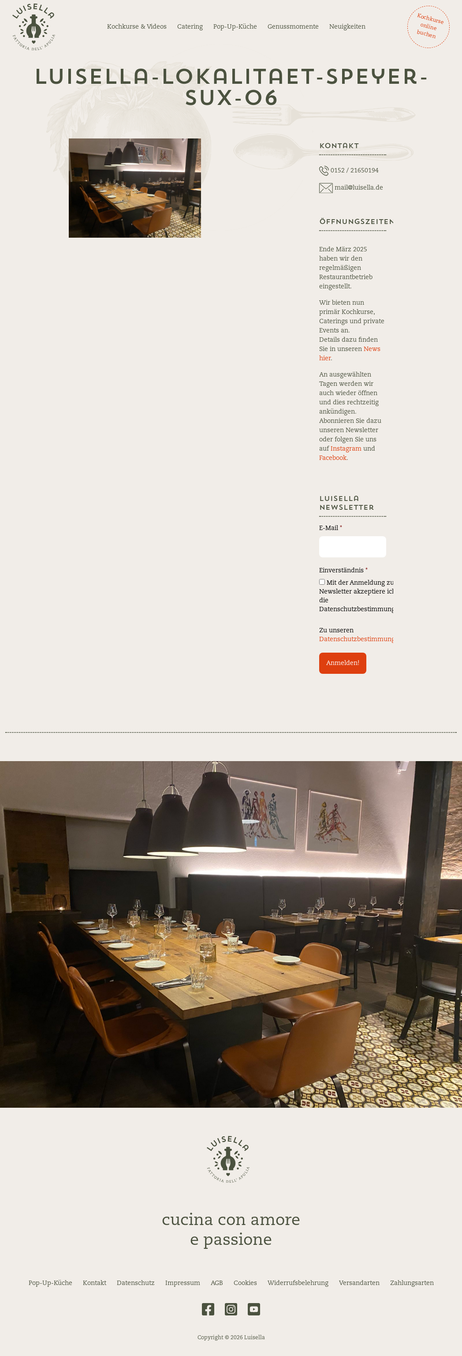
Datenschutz (136, 1283)
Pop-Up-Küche (235, 27)
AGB (217, 1283)
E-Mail (330, 528)
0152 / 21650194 (355, 171)
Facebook (332, 458)
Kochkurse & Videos (137, 27)
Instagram (346, 449)
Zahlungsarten (412, 1283)
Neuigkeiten (347, 27)
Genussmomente (293, 27)
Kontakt (94, 1283)
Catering (190, 27)
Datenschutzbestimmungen (360, 639)
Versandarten (359, 1283)
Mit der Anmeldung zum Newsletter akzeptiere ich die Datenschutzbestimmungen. (361, 596)
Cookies (245, 1283)
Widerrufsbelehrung (298, 1283)
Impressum (182, 1283)
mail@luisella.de (359, 188)
